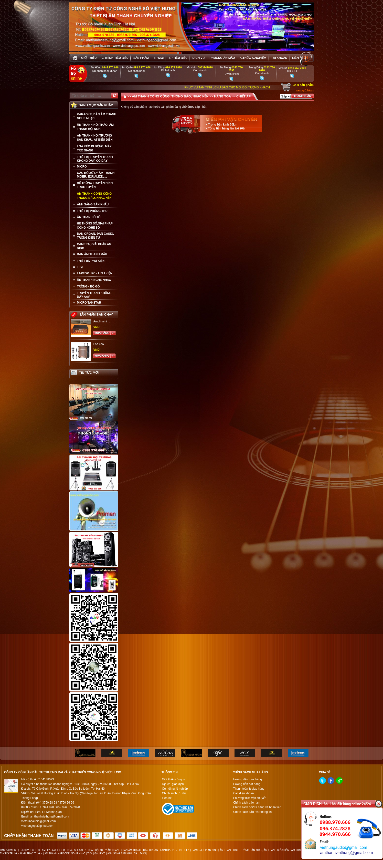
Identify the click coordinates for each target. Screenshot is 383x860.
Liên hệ (297, 58)
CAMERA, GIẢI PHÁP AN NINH (94, 246)
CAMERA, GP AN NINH (205, 850)
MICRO (82, 166)
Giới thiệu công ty (173, 779)
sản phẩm (141, 58)
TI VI (80, 267)
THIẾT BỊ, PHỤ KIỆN (91, 261)
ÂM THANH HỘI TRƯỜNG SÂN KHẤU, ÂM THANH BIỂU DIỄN (254, 850)
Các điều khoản (243, 793)
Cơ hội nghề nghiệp (175, 788)
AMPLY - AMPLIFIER (53, 850)
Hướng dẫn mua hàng (247, 779)
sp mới (159, 58)
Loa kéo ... (100, 344)
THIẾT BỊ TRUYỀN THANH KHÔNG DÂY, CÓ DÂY (95, 158)
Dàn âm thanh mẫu (92, 254)
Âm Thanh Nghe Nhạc (94, 280)
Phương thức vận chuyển (249, 798)
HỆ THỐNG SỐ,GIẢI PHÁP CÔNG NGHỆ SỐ (95, 225)
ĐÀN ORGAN (150, 850)
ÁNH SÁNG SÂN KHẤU (93, 204)
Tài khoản (279, 58)
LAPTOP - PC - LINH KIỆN (94, 273)
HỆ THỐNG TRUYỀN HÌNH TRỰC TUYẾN (95, 185)
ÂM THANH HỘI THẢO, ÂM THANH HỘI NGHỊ (95, 127)
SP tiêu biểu (178, 58)
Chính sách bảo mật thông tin (252, 812)
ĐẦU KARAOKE (9, 850)
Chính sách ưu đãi (174, 793)
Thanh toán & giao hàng (249, 788)
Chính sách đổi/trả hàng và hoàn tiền (257, 807)
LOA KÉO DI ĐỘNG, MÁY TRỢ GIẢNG (94, 148)
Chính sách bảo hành (247, 802)
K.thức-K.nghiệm (253, 58)
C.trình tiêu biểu (115, 58)
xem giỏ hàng (305, 90)
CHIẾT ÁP (243, 96)
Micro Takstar (89, 302)
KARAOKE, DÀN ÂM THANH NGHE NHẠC (96, 116)
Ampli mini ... (101, 321)
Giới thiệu (88, 58)
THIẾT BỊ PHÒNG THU (92, 211)
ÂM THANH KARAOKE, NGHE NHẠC (64, 853)
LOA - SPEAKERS (77, 850)
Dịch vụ (198, 58)
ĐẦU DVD (100, 853)
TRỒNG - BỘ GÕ (88, 286)
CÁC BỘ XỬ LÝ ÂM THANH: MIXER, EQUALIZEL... (96, 174)
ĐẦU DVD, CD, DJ (30, 850)
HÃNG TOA (222, 96)
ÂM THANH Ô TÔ (89, 217)
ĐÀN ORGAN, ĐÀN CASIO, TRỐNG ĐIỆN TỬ (95, 235)
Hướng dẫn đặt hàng (246, 784)
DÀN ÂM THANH (131, 850)
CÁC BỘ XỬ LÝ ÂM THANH (104, 850)
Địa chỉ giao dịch (173, 784)
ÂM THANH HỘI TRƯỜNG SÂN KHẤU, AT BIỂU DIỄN (95, 137)
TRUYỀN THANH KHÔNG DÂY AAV (94, 294)
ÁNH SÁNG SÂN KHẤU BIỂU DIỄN (126, 853)
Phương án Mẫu (222, 58)
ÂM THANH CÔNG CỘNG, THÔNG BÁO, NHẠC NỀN (95, 196)
